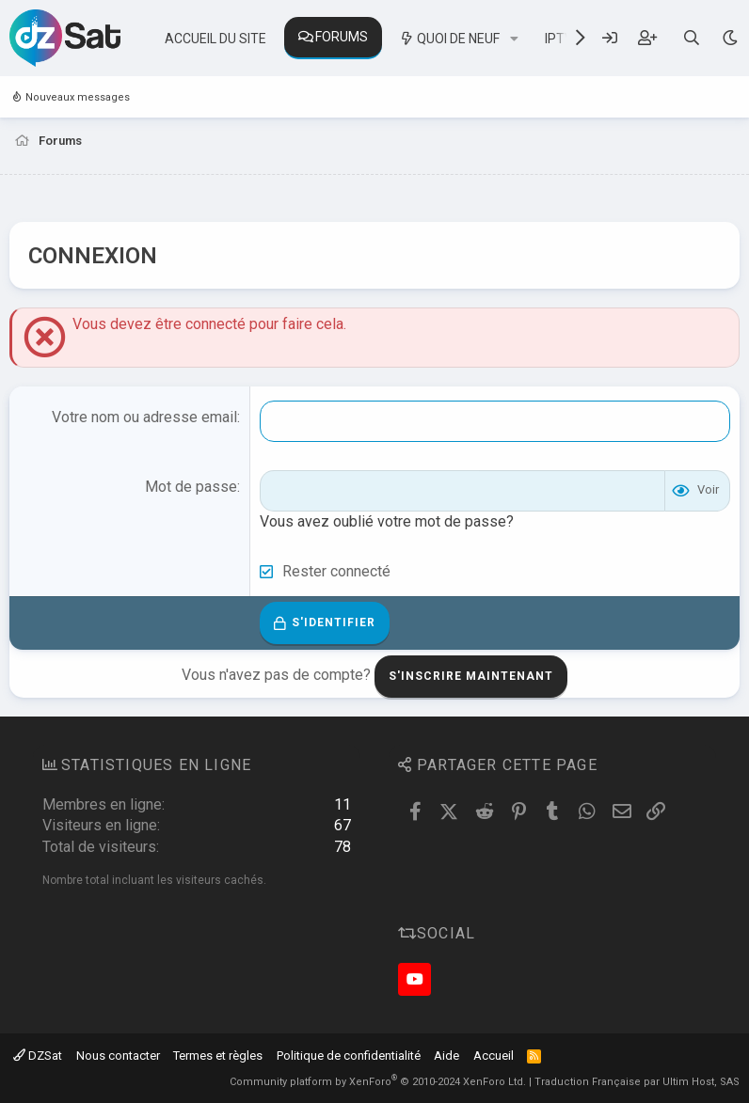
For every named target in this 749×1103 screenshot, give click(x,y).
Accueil (493, 1055)
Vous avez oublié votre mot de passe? (387, 521)
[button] (514, 39)
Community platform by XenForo (378, 1082)
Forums (341, 36)
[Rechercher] (692, 38)
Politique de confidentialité (349, 1055)
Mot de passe (191, 487)
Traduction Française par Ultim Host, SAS (637, 1082)
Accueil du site (215, 38)
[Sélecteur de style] (729, 38)
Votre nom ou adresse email (144, 417)
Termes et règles (218, 1055)
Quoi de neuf (458, 38)
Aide (446, 1055)
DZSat (37, 1055)
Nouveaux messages (77, 97)
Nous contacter (118, 1055)
